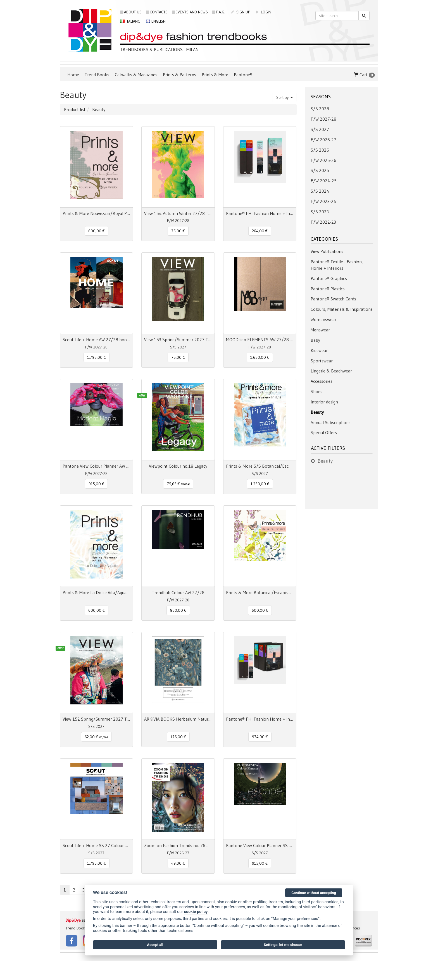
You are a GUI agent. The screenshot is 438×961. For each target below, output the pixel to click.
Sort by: (284, 97)
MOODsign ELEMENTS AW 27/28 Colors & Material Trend (260, 339)
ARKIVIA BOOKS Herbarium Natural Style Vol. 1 (178, 719)
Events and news (190, 12)
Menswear (320, 330)
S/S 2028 (320, 108)
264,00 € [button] (260, 230)
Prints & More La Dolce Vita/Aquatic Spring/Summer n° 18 (96, 592)
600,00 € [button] (96, 230)
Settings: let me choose (283, 945)
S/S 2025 (320, 170)
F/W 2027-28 (323, 119)
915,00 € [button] (96, 483)
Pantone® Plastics (328, 288)
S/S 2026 (320, 150)
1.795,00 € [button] (96, 357)
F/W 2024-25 (324, 180)
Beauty (317, 412)
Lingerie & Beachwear (331, 371)
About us (131, 12)
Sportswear (322, 361)
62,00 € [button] (96, 736)
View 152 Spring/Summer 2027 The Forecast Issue (96, 719)
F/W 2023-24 (323, 201)
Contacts (157, 12)
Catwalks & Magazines (136, 74)
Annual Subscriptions (331, 422)
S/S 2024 (320, 191)
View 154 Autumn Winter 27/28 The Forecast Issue (178, 213)
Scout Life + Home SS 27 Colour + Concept (96, 845)
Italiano (130, 21)
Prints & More (215, 74)
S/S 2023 (320, 211)
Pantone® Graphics (329, 278)
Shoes (316, 391)
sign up (240, 12)
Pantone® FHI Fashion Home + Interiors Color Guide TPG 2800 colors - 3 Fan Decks (260, 213)
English (156, 21)
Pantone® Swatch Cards (333, 299)
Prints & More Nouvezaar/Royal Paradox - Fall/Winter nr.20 (96, 213)
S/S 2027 (320, 129)
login (263, 12)
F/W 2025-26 (323, 160)
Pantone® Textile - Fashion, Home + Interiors (337, 265)
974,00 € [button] (260, 736)
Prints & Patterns (179, 74)
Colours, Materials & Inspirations (342, 309)
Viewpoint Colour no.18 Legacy (178, 466)
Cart (364, 75)
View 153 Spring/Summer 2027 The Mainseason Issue (178, 339)
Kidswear (319, 350)
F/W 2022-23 (323, 222)
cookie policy (196, 911)
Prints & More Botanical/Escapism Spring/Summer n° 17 (260, 592)
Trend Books (97, 74)
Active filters (328, 448)
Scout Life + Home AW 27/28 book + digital (96, 339)
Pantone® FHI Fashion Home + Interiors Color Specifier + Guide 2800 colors (260, 719)
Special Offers (324, 432)
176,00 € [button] (178, 736)
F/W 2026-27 (323, 139)
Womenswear (323, 319)
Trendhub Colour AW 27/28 (178, 592)
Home (73, 74)
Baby (315, 340)
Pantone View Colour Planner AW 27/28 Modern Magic (96, 466)
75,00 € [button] (178, 230)
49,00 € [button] (178, 863)
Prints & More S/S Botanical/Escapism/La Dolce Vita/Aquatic (260, 466)
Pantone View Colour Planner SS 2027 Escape (260, 845)
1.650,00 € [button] (259, 357)
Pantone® (243, 74)
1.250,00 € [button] (260, 483)
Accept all (155, 945)
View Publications (327, 251)
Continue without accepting (313, 893)
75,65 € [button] (178, 483)
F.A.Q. (218, 12)
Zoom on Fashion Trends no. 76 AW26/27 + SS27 (178, 845)
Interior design (324, 402)
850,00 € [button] (178, 610)
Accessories (321, 381)
